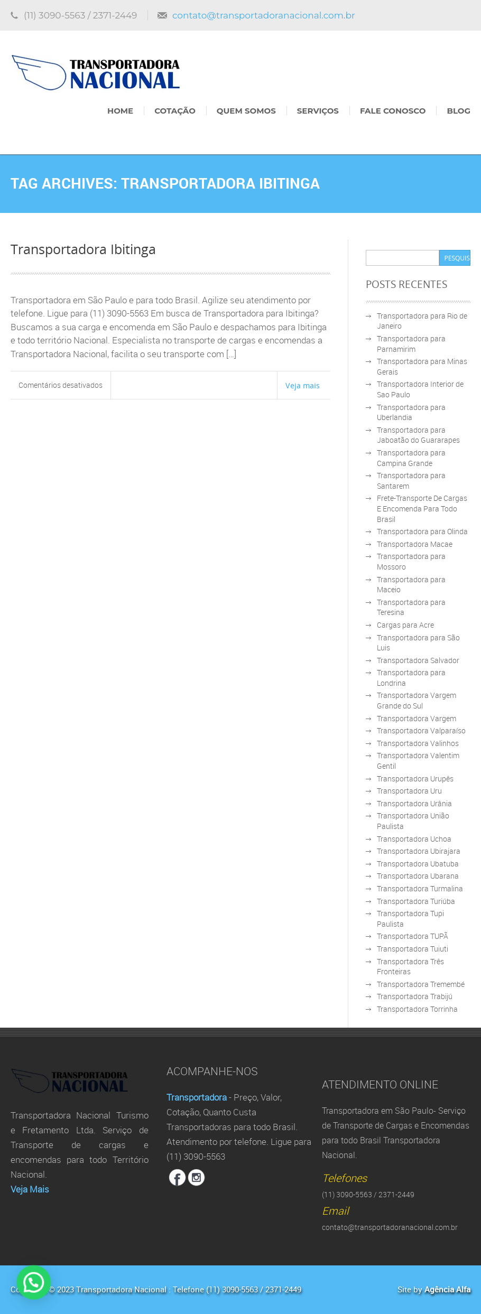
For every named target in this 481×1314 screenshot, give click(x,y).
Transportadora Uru (409, 791)
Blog (458, 111)
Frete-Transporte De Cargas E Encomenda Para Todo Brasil (422, 508)
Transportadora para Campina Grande (411, 458)
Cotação (175, 111)
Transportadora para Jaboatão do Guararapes (418, 435)
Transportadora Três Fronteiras (410, 966)
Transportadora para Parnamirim (411, 343)
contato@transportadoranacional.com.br (263, 15)
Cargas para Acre (405, 625)
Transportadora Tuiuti (412, 949)
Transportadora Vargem (416, 718)
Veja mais (302, 385)
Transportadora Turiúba (416, 901)
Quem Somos (246, 111)
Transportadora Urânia (414, 803)
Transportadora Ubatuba (418, 864)
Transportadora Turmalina (420, 888)
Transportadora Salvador (418, 660)
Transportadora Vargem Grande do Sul (416, 700)
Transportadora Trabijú (414, 996)
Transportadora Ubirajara (418, 851)
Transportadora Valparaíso (421, 730)
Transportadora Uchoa (414, 839)
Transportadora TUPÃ (412, 936)
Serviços (318, 111)
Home (120, 111)
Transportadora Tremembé (421, 984)
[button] (8, 1291)
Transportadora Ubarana (418, 876)
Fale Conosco (393, 111)
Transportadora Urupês (415, 779)
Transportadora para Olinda (422, 531)
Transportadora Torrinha (417, 1009)
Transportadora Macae (414, 544)
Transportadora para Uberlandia (411, 412)
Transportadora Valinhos (418, 743)
